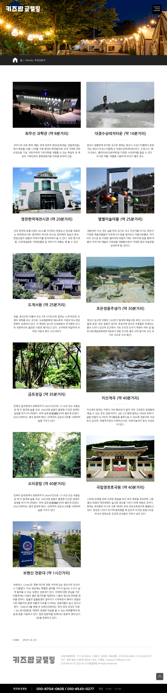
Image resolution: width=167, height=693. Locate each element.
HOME (16, 639)
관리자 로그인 (30, 639)
